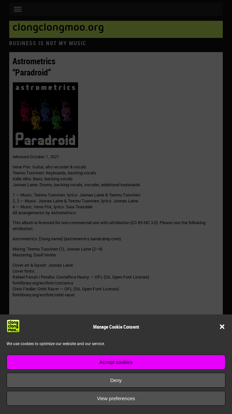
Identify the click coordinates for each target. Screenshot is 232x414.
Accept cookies (116, 362)
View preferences (116, 398)
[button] (222, 326)
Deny (116, 380)
